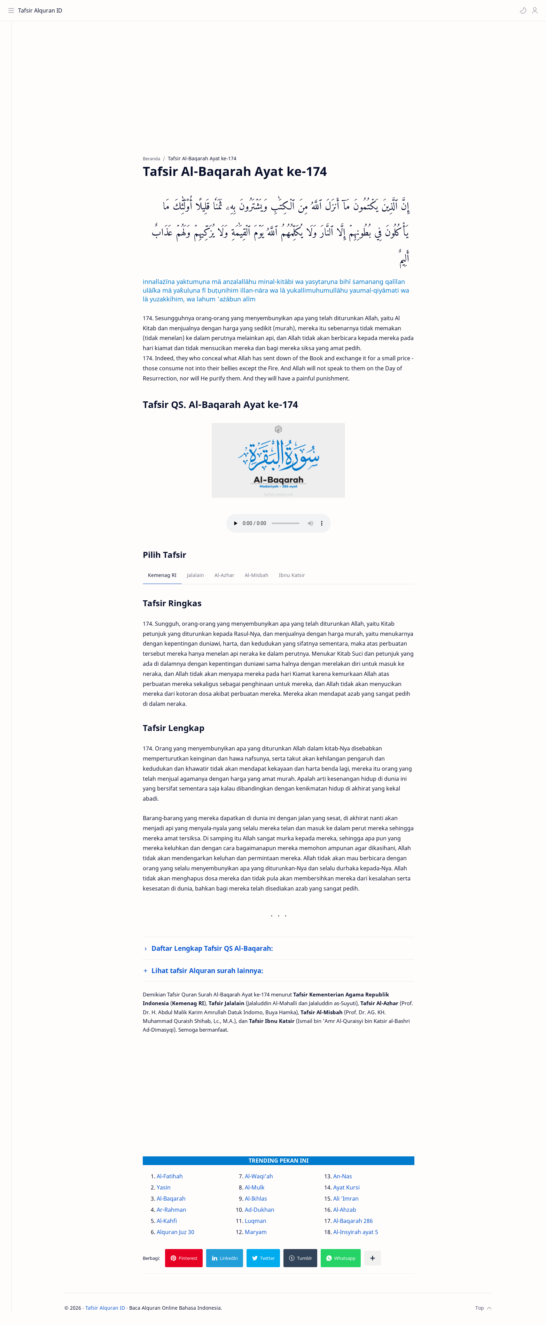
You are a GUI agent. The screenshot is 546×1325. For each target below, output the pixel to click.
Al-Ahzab (352, 1211)
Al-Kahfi (174, 1222)
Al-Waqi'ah (266, 1178)
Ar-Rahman (179, 1211)
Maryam (263, 1234)
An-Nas (350, 1178)
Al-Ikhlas (263, 1200)
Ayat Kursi (354, 1189)
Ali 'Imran (353, 1200)
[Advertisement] (281, 94)
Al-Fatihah (177, 1178)
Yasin (171, 1189)
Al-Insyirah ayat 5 (363, 1234)
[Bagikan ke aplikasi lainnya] (380, 1260)
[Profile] (534, 10)
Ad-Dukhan (267, 1211)
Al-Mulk (262, 1189)
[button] (522, 10)
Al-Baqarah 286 (360, 1222)
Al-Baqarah (178, 1200)
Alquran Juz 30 (183, 1234)
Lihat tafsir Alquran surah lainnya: (215, 972)
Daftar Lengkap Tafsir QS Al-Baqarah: (220, 950)
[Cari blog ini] (144, 10)
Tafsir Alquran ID (41, 10)
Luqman (263, 1222)
